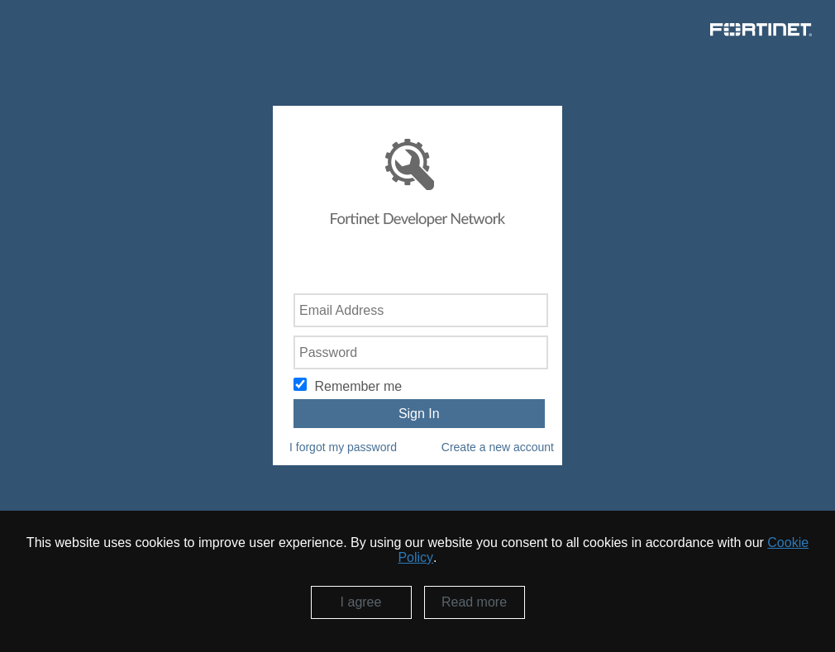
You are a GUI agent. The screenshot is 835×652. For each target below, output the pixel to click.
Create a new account (497, 447)
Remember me (358, 386)
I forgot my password (343, 447)
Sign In (419, 414)
